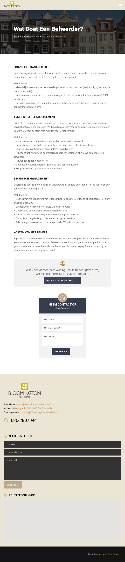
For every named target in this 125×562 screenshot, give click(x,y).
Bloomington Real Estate (26, 36)
